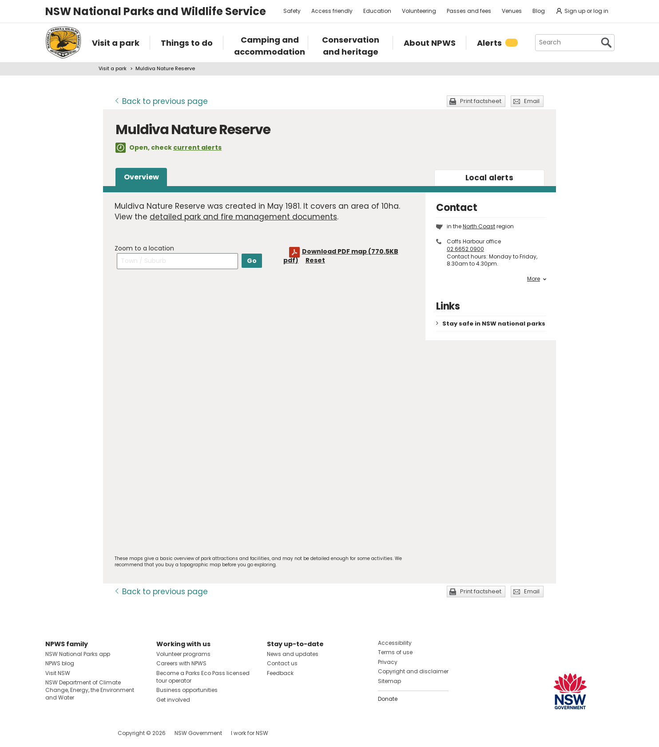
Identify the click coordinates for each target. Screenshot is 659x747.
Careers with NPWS (181, 663)
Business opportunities (187, 690)
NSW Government (198, 733)
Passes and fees (469, 11)
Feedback (280, 673)
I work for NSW (249, 733)
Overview (141, 177)
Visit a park (113, 68)
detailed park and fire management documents (243, 216)
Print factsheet (480, 101)
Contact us (282, 663)
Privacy (387, 662)
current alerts (197, 147)
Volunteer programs (183, 654)
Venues (512, 11)
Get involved (173, 699)
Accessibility (395, 643)
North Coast (479, 226)
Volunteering (419, 11)
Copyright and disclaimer (413, 671)
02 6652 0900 (465, 249)
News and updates (292, 654)
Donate (387, 699)
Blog (538, 11)
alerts (489, 177)
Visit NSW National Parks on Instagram (72, 733)
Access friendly (332, 11)
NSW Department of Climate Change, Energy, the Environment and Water (89, 690)
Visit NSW (57, 673)
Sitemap (389, 681)
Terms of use (395, 652)
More (536, 278)
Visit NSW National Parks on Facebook (53, 733)
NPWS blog (59, 663)
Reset (315, 260)
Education (377, 11)
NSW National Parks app (77, 654)
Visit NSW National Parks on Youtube (91, 733)
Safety (292, 11)
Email (532, 101)
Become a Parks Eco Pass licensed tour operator (203, 676)
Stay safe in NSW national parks (493, 323)
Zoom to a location (144, 248)
